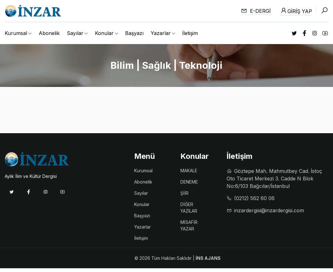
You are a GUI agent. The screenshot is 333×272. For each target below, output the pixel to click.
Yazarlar (142, 226)
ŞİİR (184, 193)
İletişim (190, 33)
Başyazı (134, 33)
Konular (141, 204)
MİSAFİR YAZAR (189, 225)
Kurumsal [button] (16, 33)
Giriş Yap (296, 10)
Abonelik (49, 33)
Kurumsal (143, 170)
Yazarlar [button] (161, 33)
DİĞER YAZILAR (188, 208)
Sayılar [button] (75, 33)
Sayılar (141, 193)
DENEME (189, 181)
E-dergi (256, 11)
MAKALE (188, 170)
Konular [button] (104, 33)
